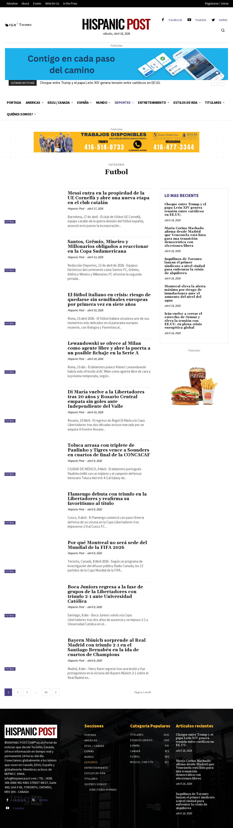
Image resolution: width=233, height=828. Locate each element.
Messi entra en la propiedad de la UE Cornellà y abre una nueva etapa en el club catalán (108, 197)
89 (46, 692)
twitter (223, 20)
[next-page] (56, 692)
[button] (222, 30)
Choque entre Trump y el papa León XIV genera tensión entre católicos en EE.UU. (100, 83)
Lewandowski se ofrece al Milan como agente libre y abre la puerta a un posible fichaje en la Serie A (109, 348)
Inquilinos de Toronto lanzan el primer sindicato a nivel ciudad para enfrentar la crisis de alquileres (185, 266)
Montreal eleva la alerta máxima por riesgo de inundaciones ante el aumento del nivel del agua (185, 293)
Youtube (200, 20)
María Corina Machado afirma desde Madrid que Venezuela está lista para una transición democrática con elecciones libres (185, 237)
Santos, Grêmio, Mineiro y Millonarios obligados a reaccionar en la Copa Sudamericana (108, 246)
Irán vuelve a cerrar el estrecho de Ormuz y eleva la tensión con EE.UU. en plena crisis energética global (183, 321)
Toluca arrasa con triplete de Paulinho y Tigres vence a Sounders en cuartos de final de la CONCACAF (109, 450)
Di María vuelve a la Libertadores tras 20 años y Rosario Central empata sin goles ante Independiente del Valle (106, 399)
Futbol (10, 221)
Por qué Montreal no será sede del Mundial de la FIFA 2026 (107, 545)
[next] (221, 83)
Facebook (175, 20)
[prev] (214, 83)
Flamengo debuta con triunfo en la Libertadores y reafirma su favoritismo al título (107, 498)
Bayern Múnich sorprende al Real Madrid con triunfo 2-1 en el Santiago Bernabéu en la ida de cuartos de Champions (107, 647)
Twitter (43, 800)
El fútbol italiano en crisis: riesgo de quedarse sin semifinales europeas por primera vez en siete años (109, 299)
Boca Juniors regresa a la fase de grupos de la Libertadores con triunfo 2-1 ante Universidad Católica (105, 594)
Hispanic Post (76, 208)
